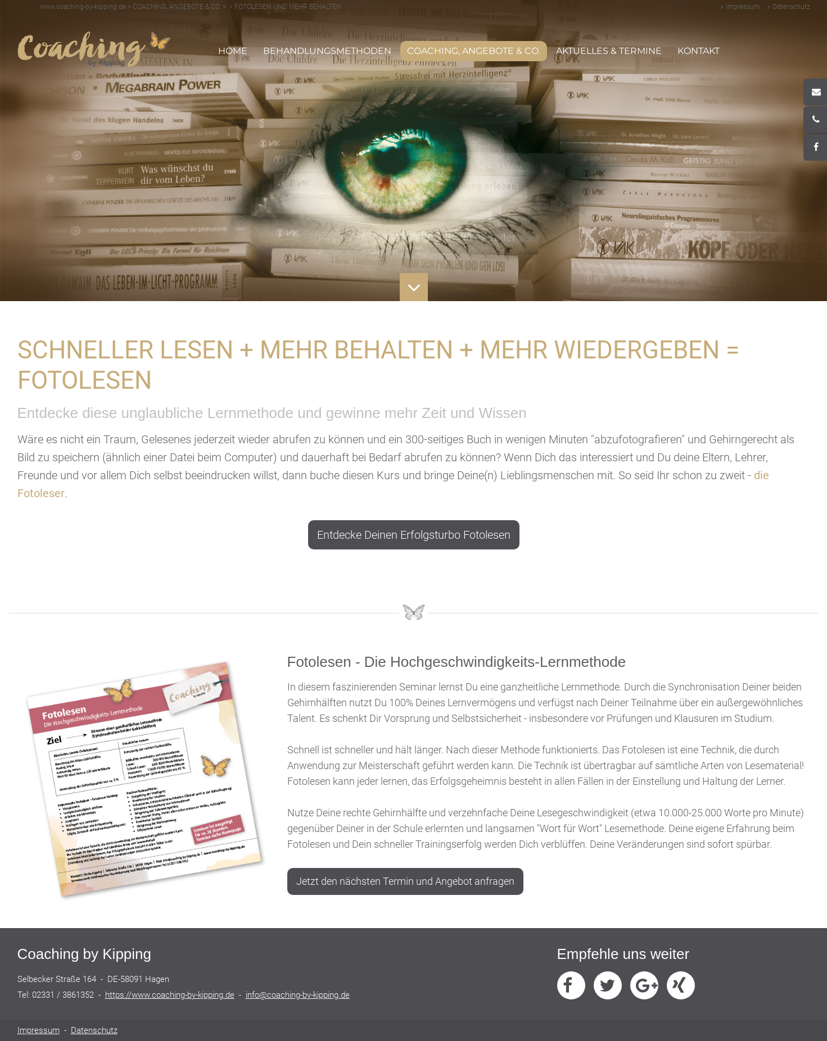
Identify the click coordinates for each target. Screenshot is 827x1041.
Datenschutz (791, 7)
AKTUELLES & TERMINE (609, 51)
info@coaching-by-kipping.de (298, 995)
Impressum (743, 7)
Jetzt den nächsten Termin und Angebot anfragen (405, 881)
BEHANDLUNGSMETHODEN (327, 51)
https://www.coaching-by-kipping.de (169, 995)
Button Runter (413, 279)
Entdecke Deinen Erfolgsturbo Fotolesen (413, 535)
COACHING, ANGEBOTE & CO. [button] (470, 53)
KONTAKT (698, 51)
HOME (232, 51)
